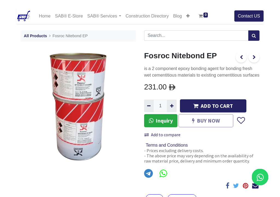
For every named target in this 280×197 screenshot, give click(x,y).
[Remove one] (149, 106)
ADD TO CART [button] (213, 105)
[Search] (253, 35)
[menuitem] (45, 16)
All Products (35, 35)
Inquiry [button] (161, 120)
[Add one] (171, 106)
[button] (188, 15)
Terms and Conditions (167, 145)
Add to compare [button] (162, 134)
